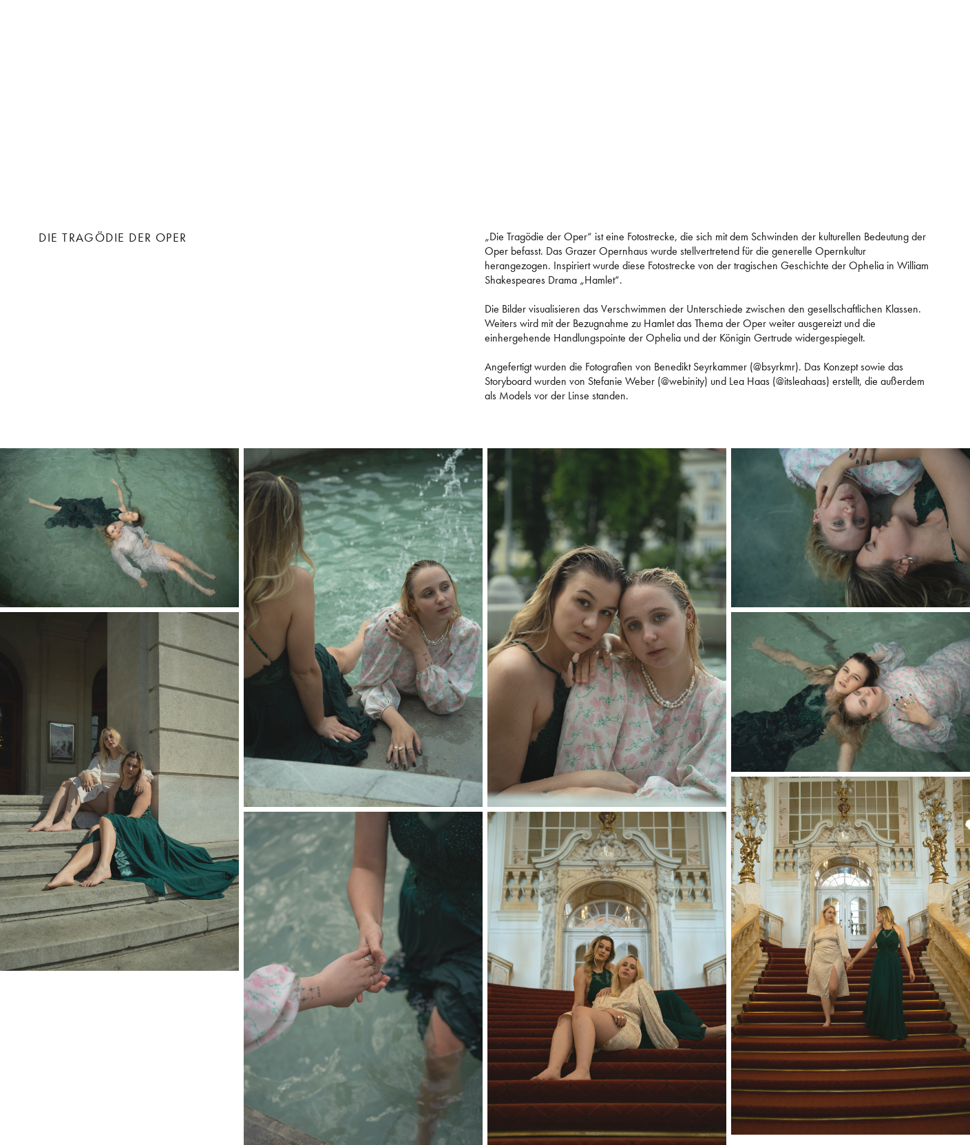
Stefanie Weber (144, 47)
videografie (920, 53)
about (938, 70)
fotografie (922, 37)
